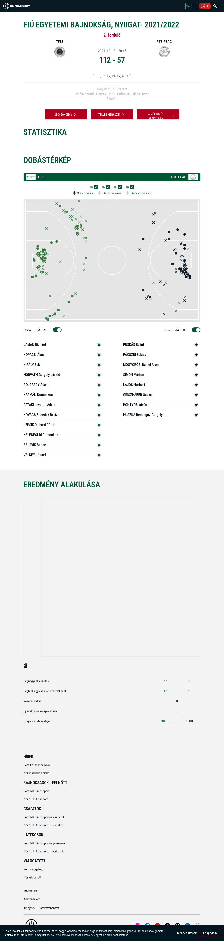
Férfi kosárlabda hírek (37, 765)
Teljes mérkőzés (112, 114)
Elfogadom (210, 933)
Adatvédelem (32, 899)
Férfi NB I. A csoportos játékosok (44, 843)
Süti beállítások (187, 933)
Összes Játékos (38, 330)
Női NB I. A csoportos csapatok (44, 825)
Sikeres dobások (111, 193)
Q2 (105, 187)
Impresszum (31, 890)
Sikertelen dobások (141, 193)
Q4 (129, 187)
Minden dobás (85, 193)
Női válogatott (32, 877)
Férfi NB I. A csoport (36, 791)
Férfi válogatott (33, 869)
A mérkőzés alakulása (162, 116)
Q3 (117, 187)
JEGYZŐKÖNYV (66, 114)
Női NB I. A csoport (36, 799)
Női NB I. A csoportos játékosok (44, 851)
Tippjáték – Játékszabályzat (41, 908)
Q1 (93, 187)
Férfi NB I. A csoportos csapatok (44, 817)
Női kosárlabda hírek (36, 773)
